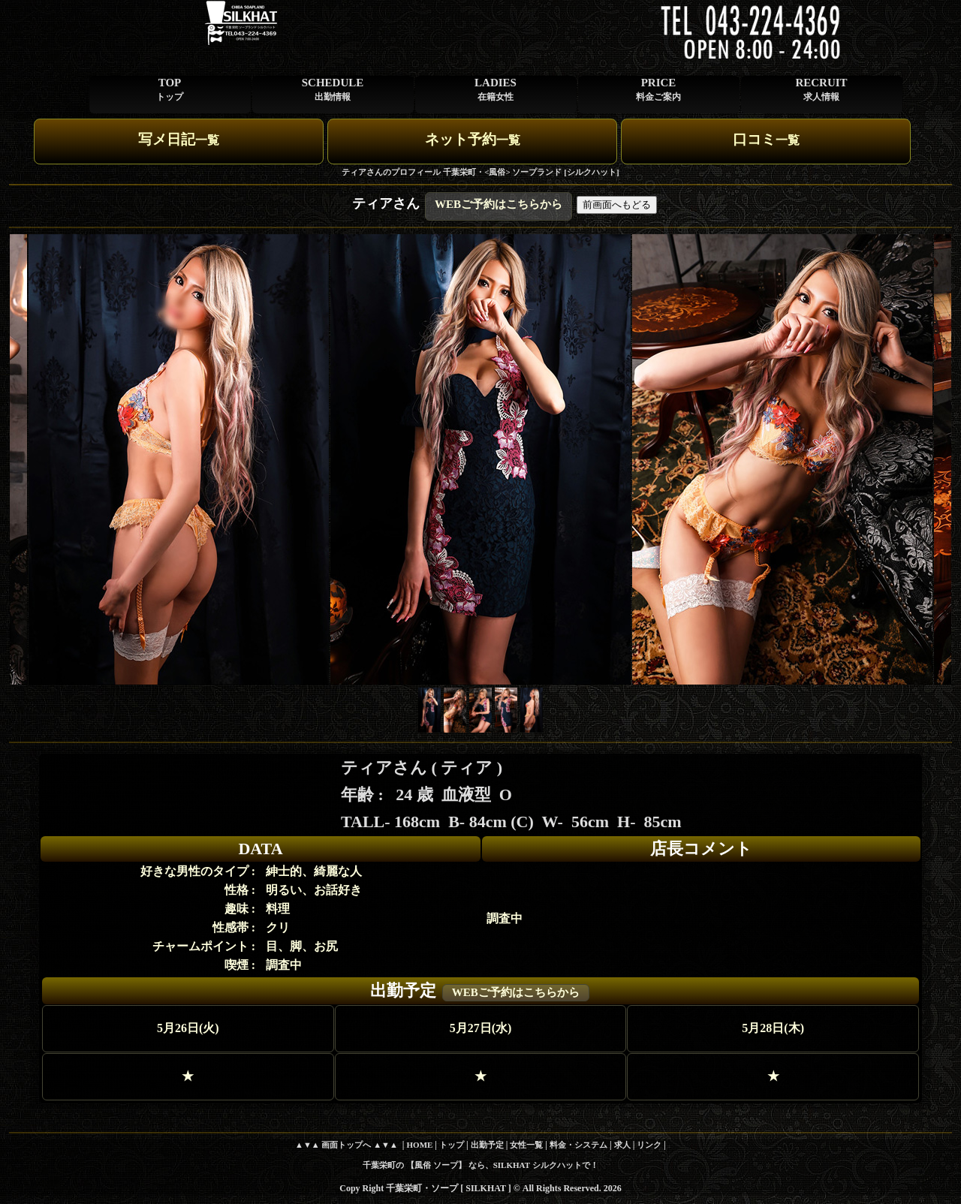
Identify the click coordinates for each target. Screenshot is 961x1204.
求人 (622, 1144)
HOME (420, 1144)
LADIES (495, 89)
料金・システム (578, 1144)
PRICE (658, 89)
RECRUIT (821, 89)
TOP (169, 89)
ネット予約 (472, 139)
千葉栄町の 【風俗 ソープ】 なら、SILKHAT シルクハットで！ (480, 1164)
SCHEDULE (333, 89)
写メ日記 (178, 139)
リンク (649, 1144)
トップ (451, 1144)
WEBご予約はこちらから (498, 204)
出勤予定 (487, 1144)
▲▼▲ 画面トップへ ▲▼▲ (346, 1144)
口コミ (766, 139)
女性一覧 (526, 1144)
